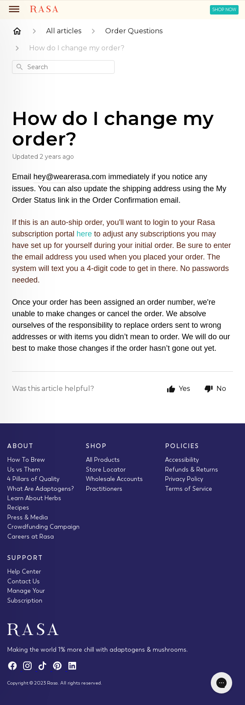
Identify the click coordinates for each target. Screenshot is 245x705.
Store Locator (106, 469)
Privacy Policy (184, 479)
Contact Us (23, 581)
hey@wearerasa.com (69, 176)
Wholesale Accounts (114, 479)
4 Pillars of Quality (33, 479)
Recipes (18, 507)
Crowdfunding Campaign (43, 526)
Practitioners (104, 488)
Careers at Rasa (30, 536)
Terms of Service (188, 488)
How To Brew (26, 459)
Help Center (24, 571)
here (85, 234)
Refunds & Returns (191, 469)
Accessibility (182, 459)
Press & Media (27, 517)
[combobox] (63, 67)
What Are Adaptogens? (40, 488)
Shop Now (224, 9)
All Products (103, 459)
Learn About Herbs (34, 498)
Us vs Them (23, 469)
